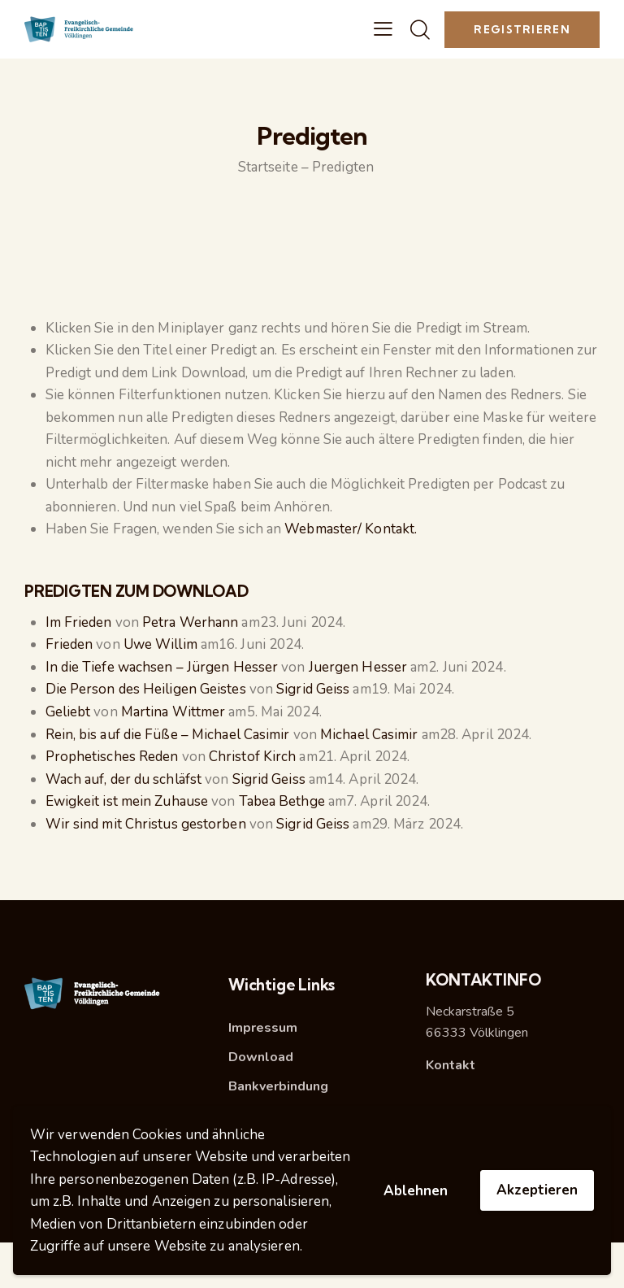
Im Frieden (79, 622)
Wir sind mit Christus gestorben (146, 824)
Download (260, 1057)
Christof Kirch (252, 756)
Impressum (262, 1028)
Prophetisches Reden (112, 756)
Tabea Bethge (282, 801)
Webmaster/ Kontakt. (350, 529)
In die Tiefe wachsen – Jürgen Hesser (162, 667)
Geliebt (68, 712)
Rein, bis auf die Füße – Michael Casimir (168, 734)
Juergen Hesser (358, 667)
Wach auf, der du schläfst (124, 779)
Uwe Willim (160, 644)
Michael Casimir (369, 734)
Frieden (69, 644)
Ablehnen (416, 1190)
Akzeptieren (537, 1190)
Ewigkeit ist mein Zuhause (127, 801)
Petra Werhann (190, 622)
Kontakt (450, 1065)
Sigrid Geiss (312, 689)
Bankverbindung (278, 1086)
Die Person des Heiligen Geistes (146, 689)
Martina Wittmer (173, 712)
